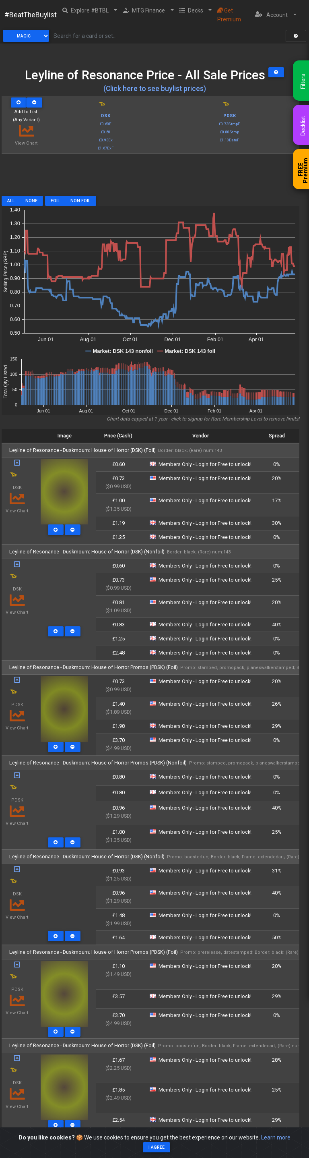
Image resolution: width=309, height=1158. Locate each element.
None (31, 200)
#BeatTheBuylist (30, 15)
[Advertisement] (150, 178)
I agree (156, 1147)
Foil (55, 200)
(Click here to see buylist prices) (154, 89)
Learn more (275, 1138)
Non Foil (80, 200)
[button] (90, 10)
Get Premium (229, 15)
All (11, 200)
